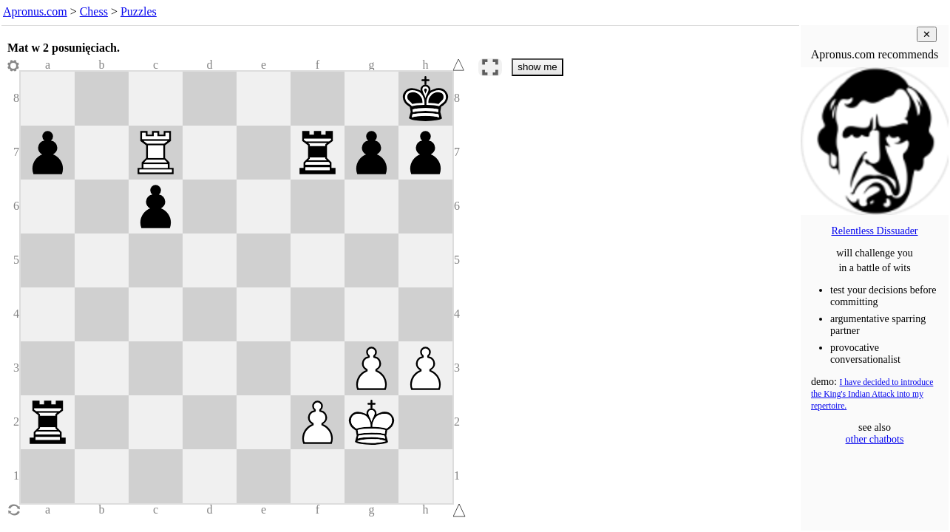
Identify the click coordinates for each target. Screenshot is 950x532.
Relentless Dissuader (874, 230)
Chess (94, 11)
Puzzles (139, 11)
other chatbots (875, 439)
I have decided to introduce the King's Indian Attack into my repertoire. (872, 394)
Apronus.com (35, 11)
